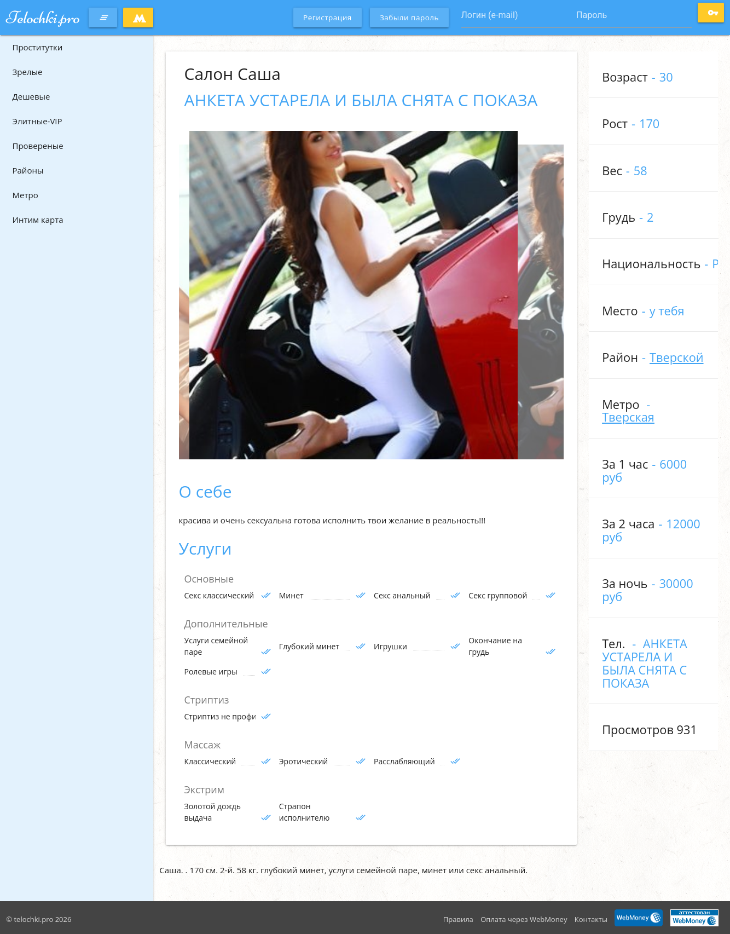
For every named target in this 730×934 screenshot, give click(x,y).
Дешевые (31, 96)
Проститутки (38, 47)
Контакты (591, 919)
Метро (25, 194)
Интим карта (38, 219)
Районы (28, 170)
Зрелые (28, 71)
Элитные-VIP (37, 121)
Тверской (677, 357)
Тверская (628, 417)
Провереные (38, 145)
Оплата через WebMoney (523, 919)
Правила (458, 919)
